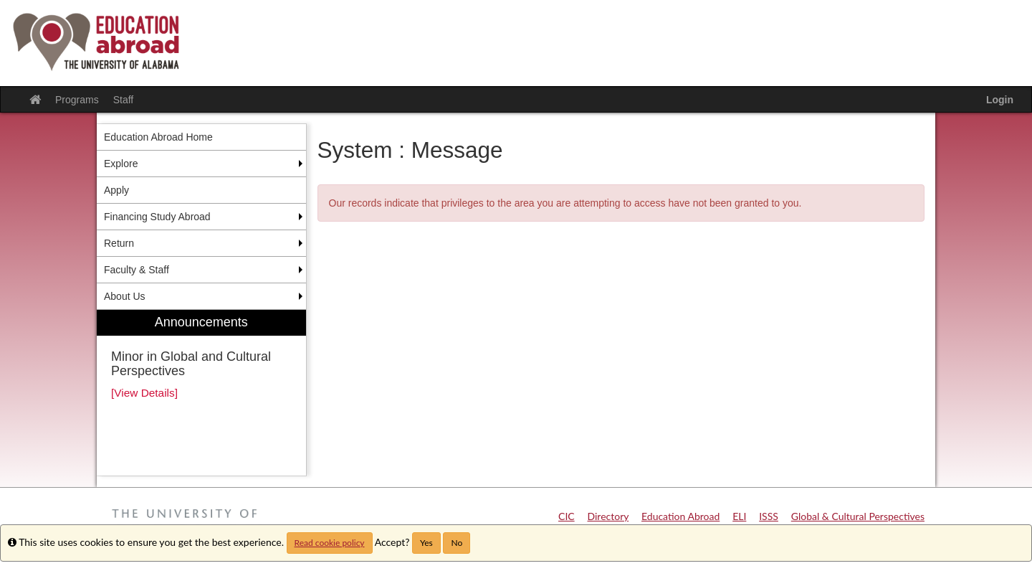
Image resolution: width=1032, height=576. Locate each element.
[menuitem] (201, 393)
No (456, 542)
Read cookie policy (330, 542)
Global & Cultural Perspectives (857, 516)
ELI (739, 516)
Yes (426, 542)
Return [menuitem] (119, 243)
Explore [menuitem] (121, 163)
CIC (566, 516)
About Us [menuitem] (124, 296)
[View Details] (144, 393)
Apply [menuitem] (116, 190)
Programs (77, 99)
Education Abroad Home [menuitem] (158, 137)
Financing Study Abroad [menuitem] (157, 216)
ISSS (768, 516)
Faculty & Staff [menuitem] (136, 269)
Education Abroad (680, 516)
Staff (123, 99)
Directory (608, 516)
